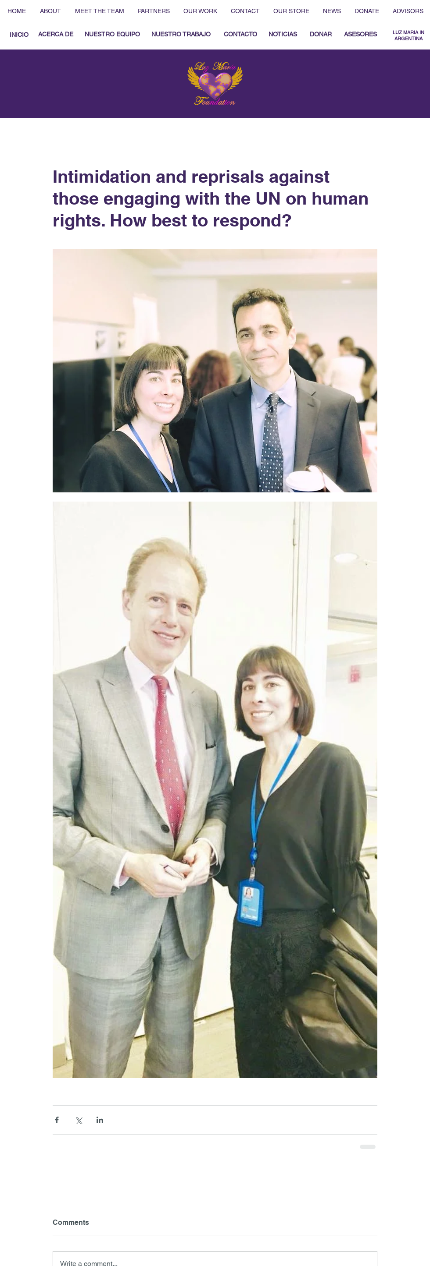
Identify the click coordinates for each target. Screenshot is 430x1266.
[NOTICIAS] (282, 35)
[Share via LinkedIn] (100, 1120)
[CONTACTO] (240, 35)
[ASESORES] (360, 35)
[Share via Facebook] (57, 1120)
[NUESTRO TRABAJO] (181, 35)
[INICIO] (19, 35)
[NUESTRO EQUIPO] (112, 35)
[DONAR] (320, 35)
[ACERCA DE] (55, 35)
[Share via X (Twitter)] (78, 1120)
